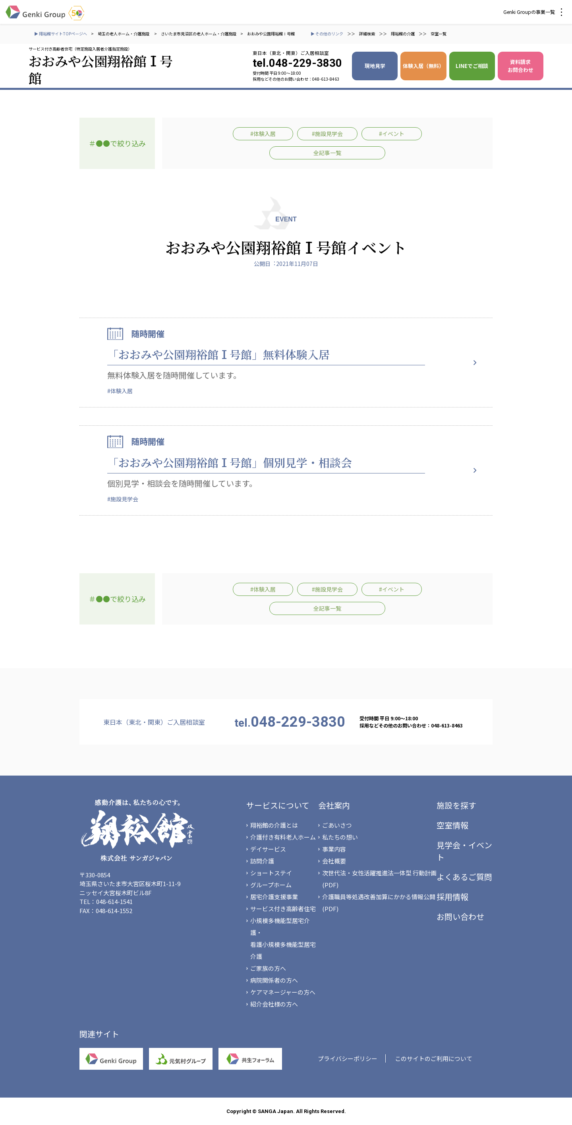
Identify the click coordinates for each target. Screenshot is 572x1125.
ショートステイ (271, 873)
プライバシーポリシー (347, 1058)
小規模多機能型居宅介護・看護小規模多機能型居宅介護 (283, 938)
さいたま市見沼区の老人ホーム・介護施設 (198, 34)
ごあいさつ (337, 825)
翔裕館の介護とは (274, 825)
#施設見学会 (327, 134)
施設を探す (456, 805)
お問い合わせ (460, 916)
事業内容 (334, 849)
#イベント (391, 134)
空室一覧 (438, 34)
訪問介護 (262, 861)
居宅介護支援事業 (274, 896)
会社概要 (334, 861)
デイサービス (268, 849)
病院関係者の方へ (274, 980)
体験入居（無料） (423, 66)
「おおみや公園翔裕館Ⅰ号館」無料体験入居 (218, 354)
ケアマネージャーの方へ (282, 992)
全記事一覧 (327, 153)
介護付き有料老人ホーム (283, 837)
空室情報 (452, 825)
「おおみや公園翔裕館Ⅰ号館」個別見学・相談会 (229, 462)
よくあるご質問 (464, 877)
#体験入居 (263, 134)
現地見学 (375, 66)
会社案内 (334, 805)
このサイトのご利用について (433, 1058)
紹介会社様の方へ (274, 1004)
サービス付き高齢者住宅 (283, 908)
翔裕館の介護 (403, 34)
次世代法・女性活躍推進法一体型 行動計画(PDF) (379, 879)
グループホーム (271, 885)
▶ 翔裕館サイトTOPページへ (60, 34)
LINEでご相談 (472, 66)
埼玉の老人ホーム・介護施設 (124, 34)
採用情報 (452, 896)
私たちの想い (340, 837)
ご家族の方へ (268, 968)
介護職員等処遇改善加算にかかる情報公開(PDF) (378, 902)
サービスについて (277, 805)
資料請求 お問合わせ (520, 65)
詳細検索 (367, 34)
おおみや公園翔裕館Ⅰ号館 (271, 34)
